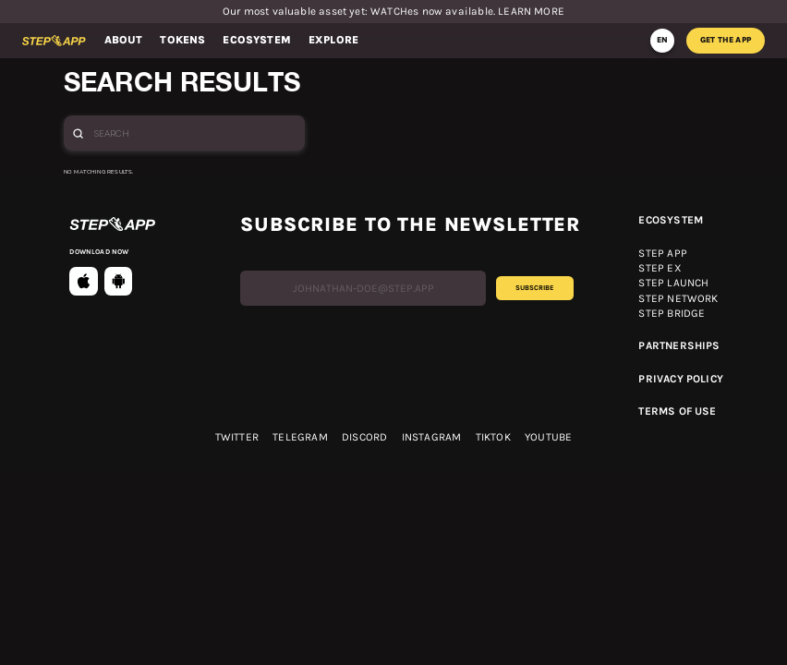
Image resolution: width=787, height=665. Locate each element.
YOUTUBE (548, 437)
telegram (299, 437)
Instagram (432, 437)
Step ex (659, 268)
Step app (662, 254)
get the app (725, 39)
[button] (123, 40)
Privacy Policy (680, 379)
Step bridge (671, 314)
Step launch (673, 283)
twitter (237, 437)
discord (364, 437)
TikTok (493, 437)
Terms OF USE (677, 411)
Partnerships (679, 346)
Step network (678, 299)
